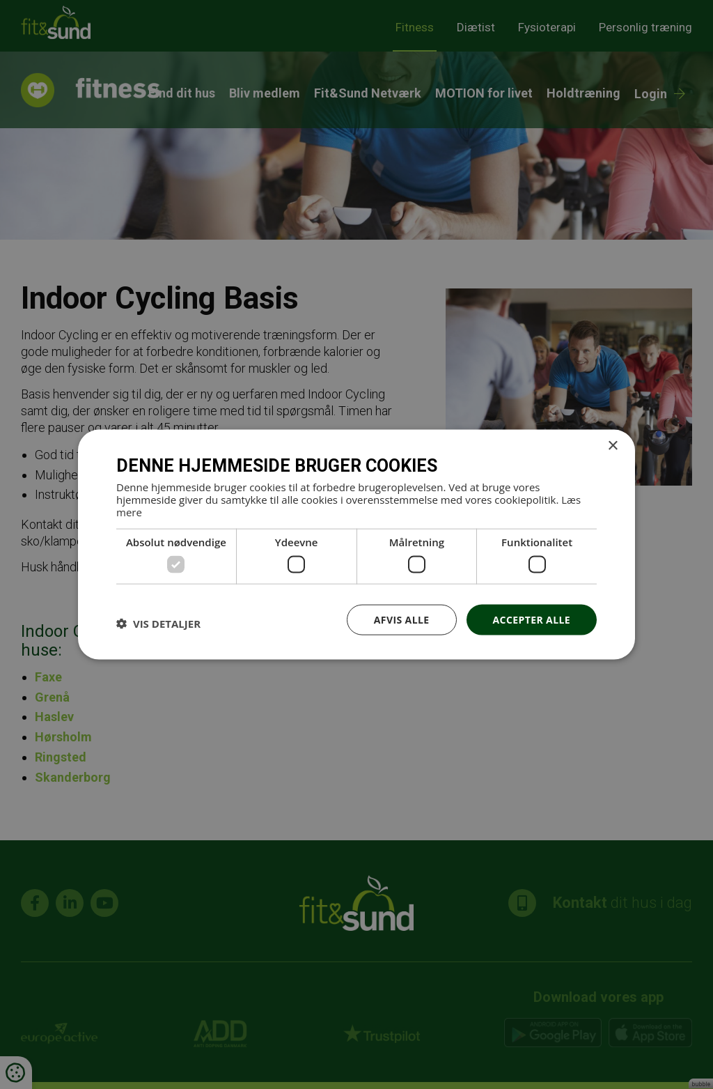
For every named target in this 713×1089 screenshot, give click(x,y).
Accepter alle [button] (531, 619)
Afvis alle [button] (402, 619)
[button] (158, 623)
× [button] (612, 445)
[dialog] (356, 544)
